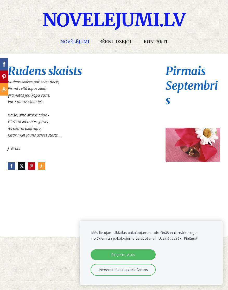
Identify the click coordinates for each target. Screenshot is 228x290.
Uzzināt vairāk (170, 238)
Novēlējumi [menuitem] (75, 42)
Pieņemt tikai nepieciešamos (123, 269)
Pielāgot (190, 238)
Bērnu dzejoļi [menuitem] (116, 42)
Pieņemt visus (123, 254)
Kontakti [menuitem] (155, 42)
